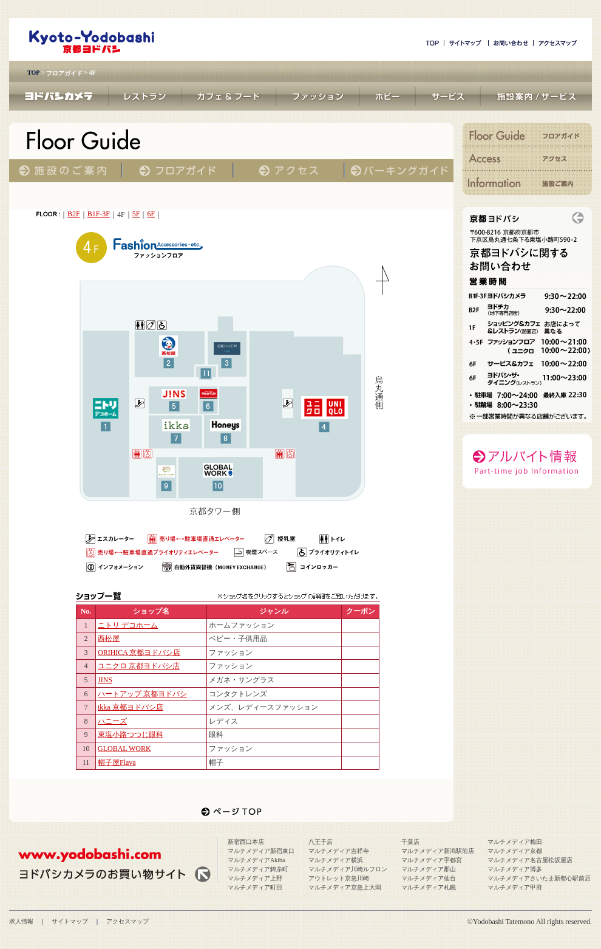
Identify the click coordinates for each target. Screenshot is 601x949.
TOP (33, 72)
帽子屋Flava (117, 762)
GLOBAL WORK (124, 748)
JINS (105, 680)
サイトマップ (70, 921)
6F (151, 214)
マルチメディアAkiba (256, 860)
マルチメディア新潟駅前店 (437, 851)
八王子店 (320, 841)
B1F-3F (98, 214)
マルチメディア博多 (514, 869)
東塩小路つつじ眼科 (130, 734)
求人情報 (21, 921)
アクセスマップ (127, 921)
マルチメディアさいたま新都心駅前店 (539, 878)
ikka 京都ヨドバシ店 (130, 707)
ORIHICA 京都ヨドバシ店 (139, 652)
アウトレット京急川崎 (338, 878)
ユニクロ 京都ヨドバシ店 (139, 666)
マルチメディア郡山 (428, 869)
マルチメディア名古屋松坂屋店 (529, 860)
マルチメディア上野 (255, 878)
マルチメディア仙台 (428, 878)
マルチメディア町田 (255, 887)
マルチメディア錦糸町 (258, 869)
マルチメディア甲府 (514, 887)
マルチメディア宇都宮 (431, 860)
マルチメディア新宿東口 (261, 851)
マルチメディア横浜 (335, 860)
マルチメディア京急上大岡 (344, 887)
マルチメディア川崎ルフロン (347, 869)
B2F (73, 214)
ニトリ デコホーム (128, 625)
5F (136, 214)
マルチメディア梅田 (514, 841)
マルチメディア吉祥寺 (338, 851)
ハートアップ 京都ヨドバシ (142, 694)
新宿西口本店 (246, 841)
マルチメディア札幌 (428, 887)
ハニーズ (112, 721)
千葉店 (410, 841)
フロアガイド (64, 73)
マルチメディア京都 (514, 851)
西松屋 (109, 638)
